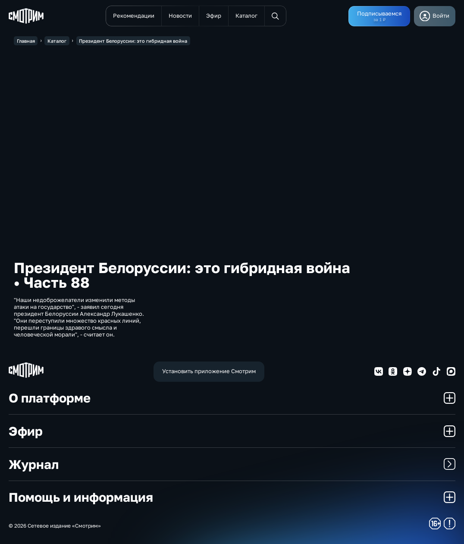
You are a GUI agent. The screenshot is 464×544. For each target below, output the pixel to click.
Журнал (232, 464)
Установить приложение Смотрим (209, 371)
